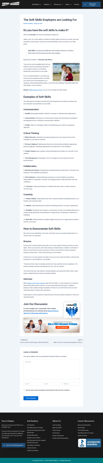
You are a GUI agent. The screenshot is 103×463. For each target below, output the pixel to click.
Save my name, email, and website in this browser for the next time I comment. (48, 390)
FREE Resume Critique (36, 90)
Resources (58, 4)
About (68, 4)
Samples (48, 4)
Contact (76, 4)
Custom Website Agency (51, 460)
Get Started (36, 4)
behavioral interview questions (36, 283)
